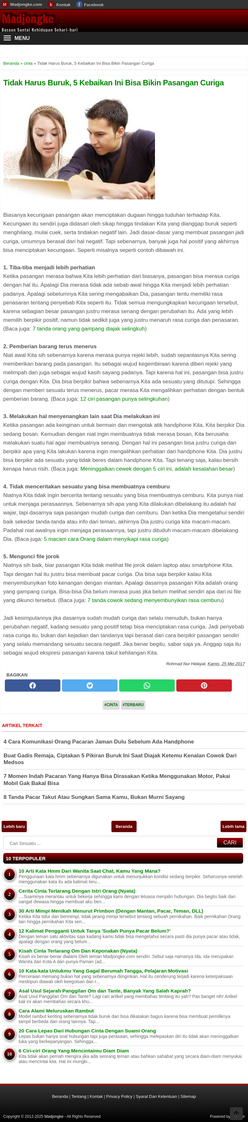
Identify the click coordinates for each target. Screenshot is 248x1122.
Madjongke (27, 19)
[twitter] (90, 685)
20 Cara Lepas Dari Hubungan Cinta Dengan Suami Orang (87, 1030)
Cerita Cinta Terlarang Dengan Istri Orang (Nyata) (77, 891)
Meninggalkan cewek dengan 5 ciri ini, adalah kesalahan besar (156, 469)
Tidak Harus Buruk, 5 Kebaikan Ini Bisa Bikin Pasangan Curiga (113, 82)
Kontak (63, 4)
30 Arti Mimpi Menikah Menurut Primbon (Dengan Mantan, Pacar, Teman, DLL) (111, 911)
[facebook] (32, 685)
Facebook (94, 4)
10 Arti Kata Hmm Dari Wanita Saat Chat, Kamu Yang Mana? (90, 871)
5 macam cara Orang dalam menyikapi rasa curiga (105, 539)
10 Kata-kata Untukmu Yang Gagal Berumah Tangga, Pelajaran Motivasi (103, 970)
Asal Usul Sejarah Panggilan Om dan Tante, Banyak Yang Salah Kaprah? (105, 990)
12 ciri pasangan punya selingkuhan (124, 399)
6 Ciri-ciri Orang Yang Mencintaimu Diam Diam (74, 1050)
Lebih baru (14, 826)
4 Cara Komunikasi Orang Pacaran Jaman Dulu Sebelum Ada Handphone (99, 742)
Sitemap (188, 1096)
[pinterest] (204, 685)
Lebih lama (233, 826)
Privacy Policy (119, 1096)
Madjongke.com (26, 4)
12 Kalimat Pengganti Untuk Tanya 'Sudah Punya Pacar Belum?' (94, 931)
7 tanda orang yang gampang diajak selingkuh (89, 329)
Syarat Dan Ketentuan (156, 1096)
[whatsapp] (147, 685)
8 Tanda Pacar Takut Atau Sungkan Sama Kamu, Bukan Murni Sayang (94, 797)
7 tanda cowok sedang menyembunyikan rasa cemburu (155, 600)
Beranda (124, 826)
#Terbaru (133, 705)
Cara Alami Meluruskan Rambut (56, 1010)
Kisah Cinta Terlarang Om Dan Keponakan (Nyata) (78, 951)
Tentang (78, 1096)
